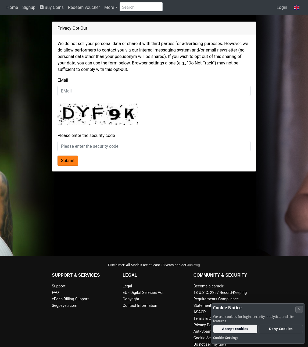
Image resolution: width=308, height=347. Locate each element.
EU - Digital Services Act (143, 292)
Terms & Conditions (210, 318)
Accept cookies (235, 328)
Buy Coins (52, 7)
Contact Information (140, 305)
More (109, 7)
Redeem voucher (84, 7)
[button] (297, 7)
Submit (67, 160)
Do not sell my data (210, 344)
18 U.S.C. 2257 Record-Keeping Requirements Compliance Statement (220, 299)
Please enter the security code (86, 135)
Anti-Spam (203, 331)
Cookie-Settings (207, 338)
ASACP (200, 312)
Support (59, 286)
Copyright (131, 299)
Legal (127, 286)
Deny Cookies (281, 328)
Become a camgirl (209, 286)
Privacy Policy (205, 325)
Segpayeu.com (64, 305)
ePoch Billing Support (70, 299)
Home (12, 7)
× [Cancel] (299, 309)
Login (282, 7)
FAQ (55, 292)
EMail (63, 80)
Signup (28, 7)
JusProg (193, 265)
